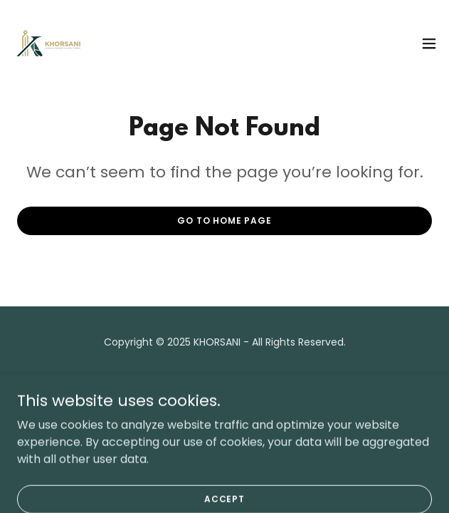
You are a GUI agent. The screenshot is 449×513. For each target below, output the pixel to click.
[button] (429, 43)
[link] (48, 43)
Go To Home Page (224, 220)
